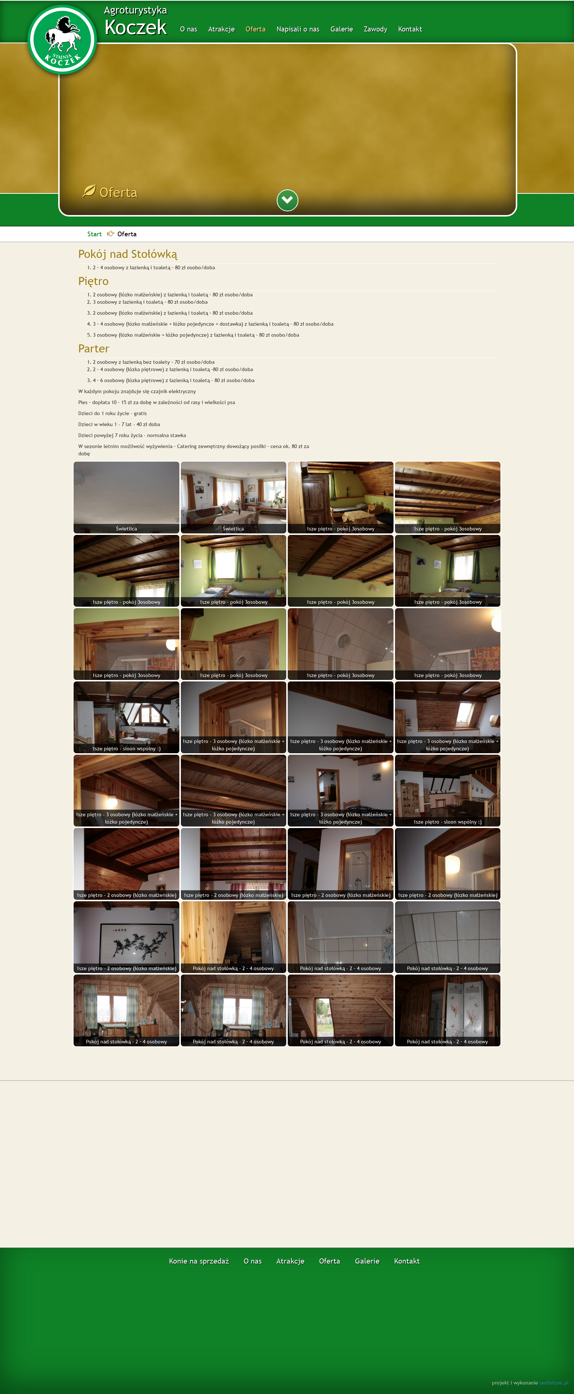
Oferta (256, 29)
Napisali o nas (298, 29)
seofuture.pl (554, 1383)
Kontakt (410, 29)
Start (94, 234)
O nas (188, 29)
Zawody (375, 29)
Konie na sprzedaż (199, 1261)
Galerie (342, 29)
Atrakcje (221, 29)
